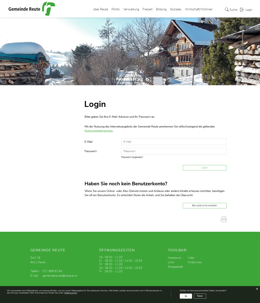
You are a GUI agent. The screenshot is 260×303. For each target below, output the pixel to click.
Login (249, 9)
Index (191, 257)
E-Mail (88, 141)
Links (171, 262)
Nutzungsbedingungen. (99, 130)
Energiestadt (175, 266)
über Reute (100, 9)
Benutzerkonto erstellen (204, 205)
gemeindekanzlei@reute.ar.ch (60, 275)
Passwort (90, 151)
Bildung (161, 9)
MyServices (195, 262)
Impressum (174, 257)
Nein (200, 296)
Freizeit (148, 9)
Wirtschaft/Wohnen (199, 9)
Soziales (175, 9)
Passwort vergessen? (132, 157)
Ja (186, 296)
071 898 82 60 (52, 271)
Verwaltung (131, 9)
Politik (115, 9)
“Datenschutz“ (70, 293)
